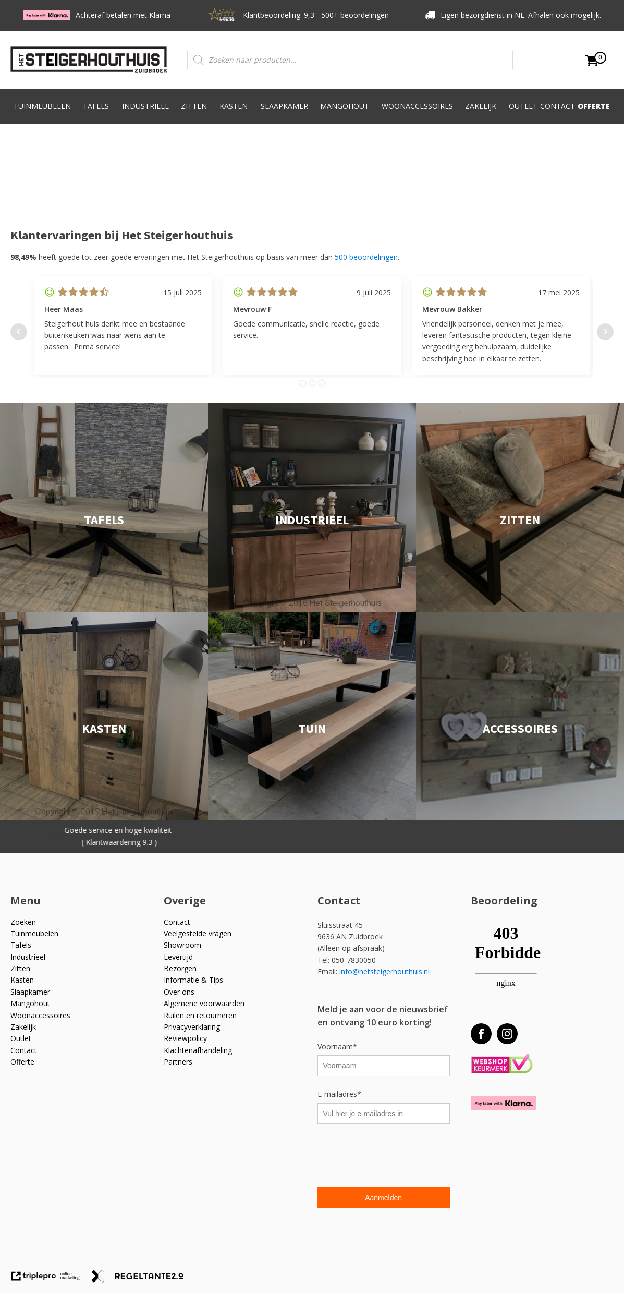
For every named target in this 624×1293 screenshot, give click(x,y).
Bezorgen (180, 968)
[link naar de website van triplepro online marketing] (50, 1280)
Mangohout (344, 112)
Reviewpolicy (185, 1038)
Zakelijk (480, 112)
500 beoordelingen (366, 257)
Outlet (523, 106)
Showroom (182, 945)
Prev (18, 331)
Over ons (179, 992)
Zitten (194, 112)
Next (605, 331)
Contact (557, 106)
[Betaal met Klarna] (503, 1103)
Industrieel (145, 112)
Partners (178, 1062)
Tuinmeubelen (42, 112)
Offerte (594, 106)
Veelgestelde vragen (197, 933)
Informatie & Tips (193, 980)
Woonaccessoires (417, 112)
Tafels (96, 112)
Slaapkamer (284, 112)
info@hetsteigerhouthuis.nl (384, 971)
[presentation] (396, 1157)
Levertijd (178, 957)
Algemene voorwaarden (204, 1003)
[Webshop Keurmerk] (502, 1064)
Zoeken (23, 922)
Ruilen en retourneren (200, 1015)
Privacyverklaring (192, 1027)
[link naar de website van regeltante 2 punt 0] (141, 1280)
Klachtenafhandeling (198, 1050)
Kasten (233, 112)
